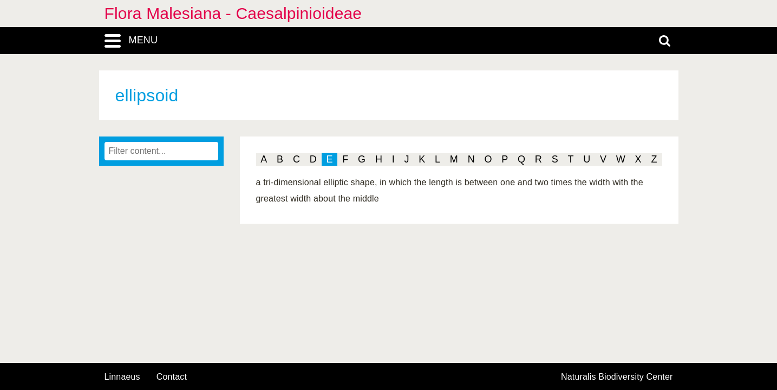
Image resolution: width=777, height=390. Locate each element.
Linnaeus (122, 377)
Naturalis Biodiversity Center (617, 377)
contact (171, 376)
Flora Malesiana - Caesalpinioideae (233, 13)
